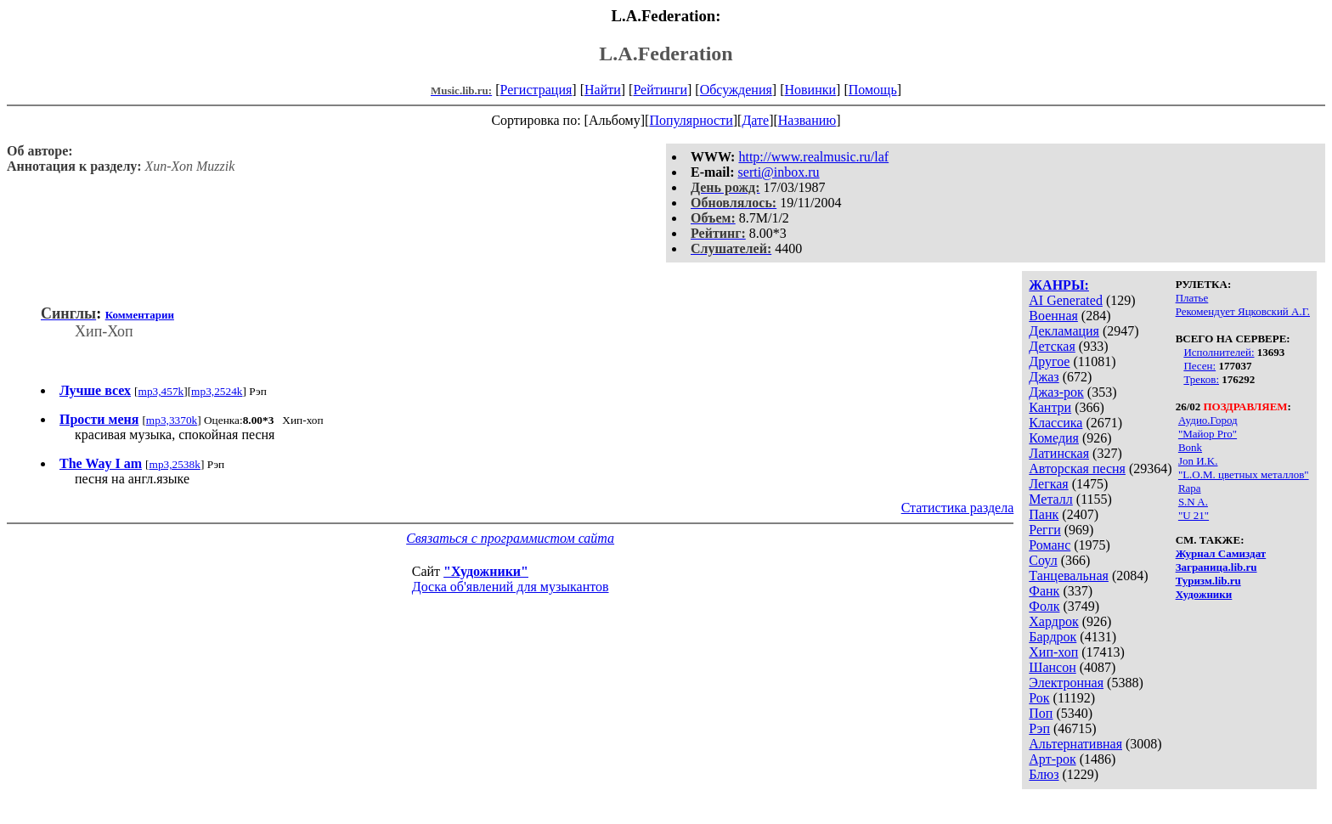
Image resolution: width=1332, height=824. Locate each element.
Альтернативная (1075, 744)
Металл (1051, 499)
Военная (1053, 315)
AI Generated (1066, 300)
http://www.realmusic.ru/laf (813, 157)
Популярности (690, 120)
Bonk (1190, 447)
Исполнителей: (1218, 352)
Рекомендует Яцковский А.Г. (1243, 311)
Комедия (1054, 438)
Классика (1055, 422)
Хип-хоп (1053, 652)
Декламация (1064, 331)
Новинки (810, 89)
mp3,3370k (171, 420)
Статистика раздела (957, 507)
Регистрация (536, 89)
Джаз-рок (1056, 392)
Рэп (1039, 728)
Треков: (1201, 379)
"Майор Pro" (1207, 433)
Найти (602, 89)
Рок (1039, 698)
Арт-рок (1052, 759)
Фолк (1044, 606)
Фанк (1044, 591)
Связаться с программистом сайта (510, 538)
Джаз (1043, 377)
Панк (1043, 514)
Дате (755, 120)
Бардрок (1052, 636)
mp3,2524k (216, 391)
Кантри (1050, 407)
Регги (1044, 529)
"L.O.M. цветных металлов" (1243, 474)
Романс (1049, 545)
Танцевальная (1069, 575)
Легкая (1048, 484)
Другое (1049, 361)
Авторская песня (1077, 468)
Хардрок (1053, 621)
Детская (1052, 346)
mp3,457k (161, 391)
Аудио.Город (1208, 420)
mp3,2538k (175, 464)
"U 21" (1193, 515)
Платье (1192, 297)
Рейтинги (660, 89)
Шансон (1052, 667)
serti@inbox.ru (779, 172)
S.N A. (1193, 501)
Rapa (1189, 488)
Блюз (1043, 774)
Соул (1043, 560)
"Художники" (485, 571)
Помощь (873, 89)
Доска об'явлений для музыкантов (510, 586)
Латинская (1059, 453)
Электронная (1066, 682)
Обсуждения (736, 89)
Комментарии (139, 314)
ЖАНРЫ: (1059, 285)
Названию (807, 120)
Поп (1041, 713)
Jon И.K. (1198, 460)
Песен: (1199, 365)
